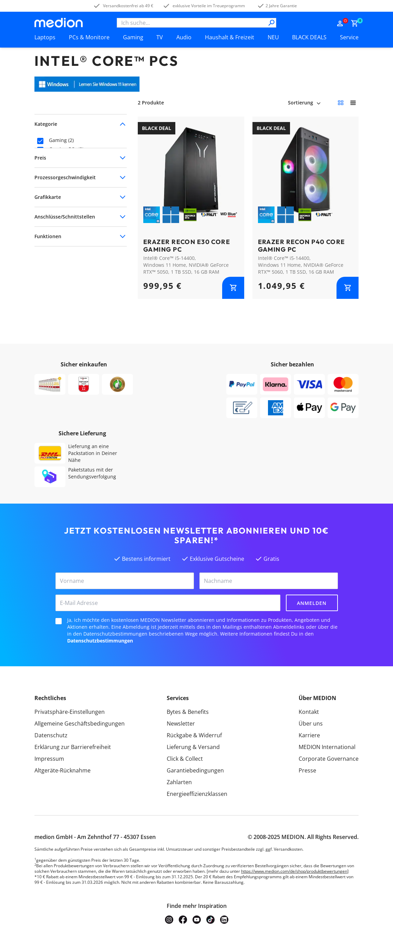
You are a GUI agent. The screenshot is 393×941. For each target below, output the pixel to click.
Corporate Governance (329, 758)
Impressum (49, 758)
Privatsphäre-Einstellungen (69, 712)
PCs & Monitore (89, 37)
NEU (273, 37)
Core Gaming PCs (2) (72, 158)
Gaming (133, 37)
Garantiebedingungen (195, 770)
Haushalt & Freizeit (229, 37)
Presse (307, 770)
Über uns (311, 723)
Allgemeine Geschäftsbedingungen (79, 723)
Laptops (44, 37)
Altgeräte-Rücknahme (62, 770)
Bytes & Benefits (188, 712)
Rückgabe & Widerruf (194, 735)
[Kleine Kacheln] (340, 102)
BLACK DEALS (309, 37)
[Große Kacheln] (353, 102)
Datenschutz (51, 735)
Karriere (309, 735)
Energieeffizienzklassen (197, 794)
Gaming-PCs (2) (66, 149)
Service (349, 37)
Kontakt (309, 712)
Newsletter (181, 723)
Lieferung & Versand (193, 747)
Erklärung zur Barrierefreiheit (72, 747)
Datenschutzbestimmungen (100, 640)
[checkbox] (40, 141)
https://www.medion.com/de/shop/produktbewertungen (294, 871)
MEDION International (327, 747)
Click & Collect (185, 758)
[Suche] (271, 23)
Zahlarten (179, 782)
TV (159, 37)
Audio (184, 37)
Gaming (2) (61, 140)
